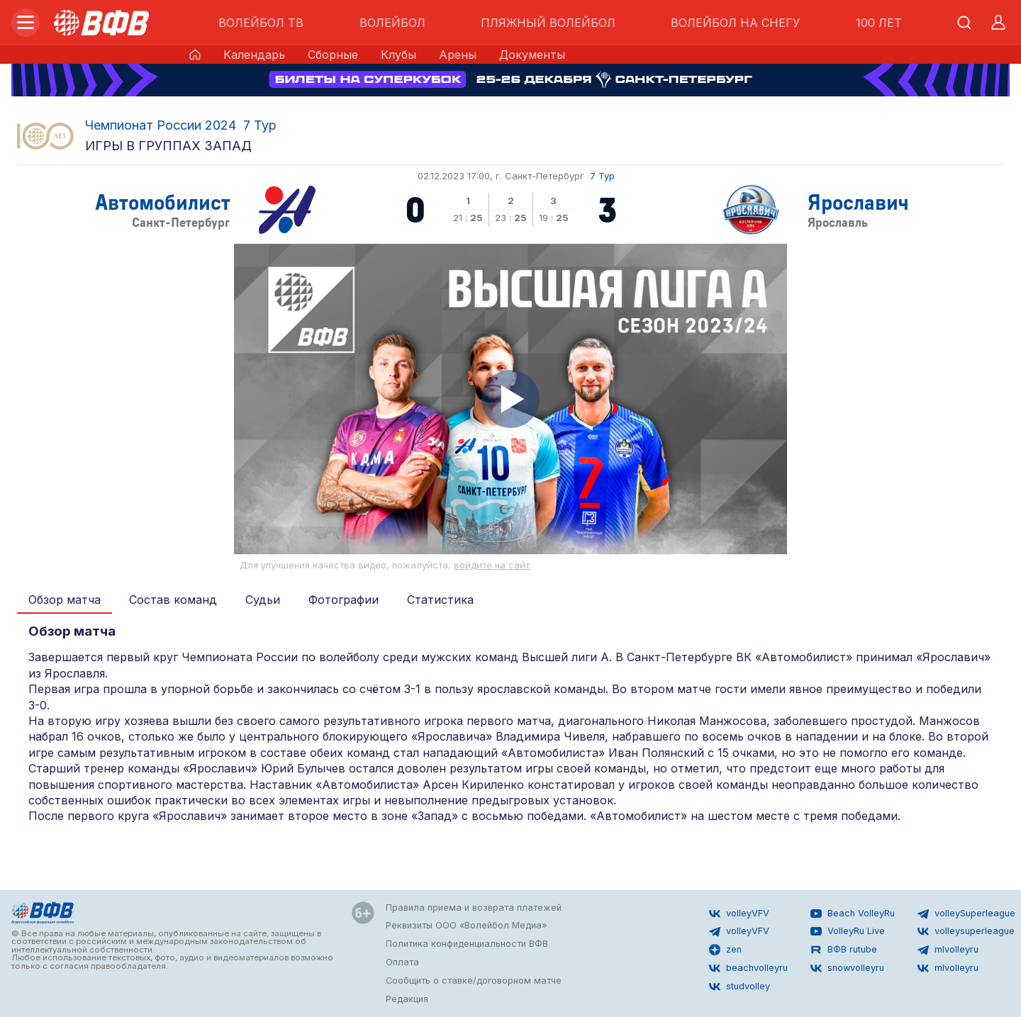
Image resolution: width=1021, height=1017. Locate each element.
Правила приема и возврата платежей (474, 907)
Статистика (440, 599)
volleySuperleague (966, 913)
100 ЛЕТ (879, 22)
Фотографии (343, 599)
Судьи (262, 599)
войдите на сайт (492, 565)
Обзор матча (64, 599)
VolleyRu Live (847, 931)
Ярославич (858, 200)
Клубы (398, 54)
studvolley (739, 986)
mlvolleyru (947, 949)
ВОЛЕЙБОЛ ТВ (260, 22)
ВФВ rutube (843, 949)
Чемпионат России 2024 (160, 125)
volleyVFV (739, 913)
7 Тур (260, 125)
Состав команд (173, 599)
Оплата (402, 962)
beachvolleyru (748, 968)
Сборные (333, 54)
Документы (532, 54)
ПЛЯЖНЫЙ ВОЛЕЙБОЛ (548, 22)
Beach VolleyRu (852, 913)
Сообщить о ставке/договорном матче (474, 980)
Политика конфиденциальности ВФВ (467, 943)
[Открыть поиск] (964, 22)
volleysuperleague (966, 931)
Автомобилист (162, 200)
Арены (457, 54)
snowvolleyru (847, 968)
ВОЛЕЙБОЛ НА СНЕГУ (735, 22)
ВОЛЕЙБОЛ (392, 22)
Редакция (407, 999)
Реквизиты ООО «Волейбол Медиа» (466, 925)
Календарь (254, 54)
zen (725, 949)
